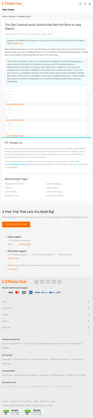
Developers (44, 375)
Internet (8, 188)
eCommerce (64, 343)
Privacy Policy (26, 401)
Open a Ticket (13, 258)
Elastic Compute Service (12, 343)
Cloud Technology (54, 192)
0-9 (71, 387)
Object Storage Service (48, 343)
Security (5, 348)
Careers (5, 401)
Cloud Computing (53, 184)
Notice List (44, 401)
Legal (36, 401)
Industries (34, 375)
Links (53, 401)
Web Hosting (76, 343)
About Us (14, 401)
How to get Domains (39, 359)
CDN (26, 343)
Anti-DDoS (33, 343)
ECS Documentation (20, 359)
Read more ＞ (18, 43)
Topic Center (7, 375)
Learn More (11, 104)
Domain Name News (55, 196)
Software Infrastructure (60, 359)
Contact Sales (25, 244)
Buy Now (20, 104)
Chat (10, 244)
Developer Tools (11, 196)
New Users (6, 363)
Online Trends (52, 188)
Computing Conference (14, 184)
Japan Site (6, 359)
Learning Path (77, 359)
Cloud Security (11, 192)
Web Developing (57, 375)
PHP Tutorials (80, 375)
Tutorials (69, 375)
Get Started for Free (16, 224)
